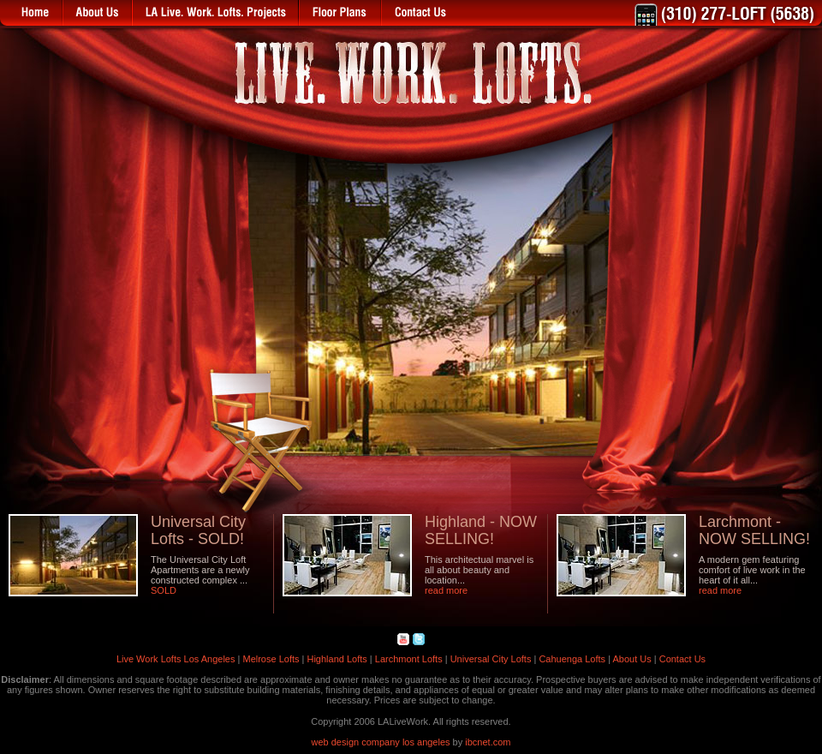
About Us (631, 659)
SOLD (163, 590)
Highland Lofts (336, 659)
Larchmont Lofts (409, 659)
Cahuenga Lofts (572, 659)
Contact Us (682, 659)
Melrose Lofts (270, 659)
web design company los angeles (381, 742)
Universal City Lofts (491, 659)
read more (446, 590)
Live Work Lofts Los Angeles (175, 659)
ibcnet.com (487, 742)
